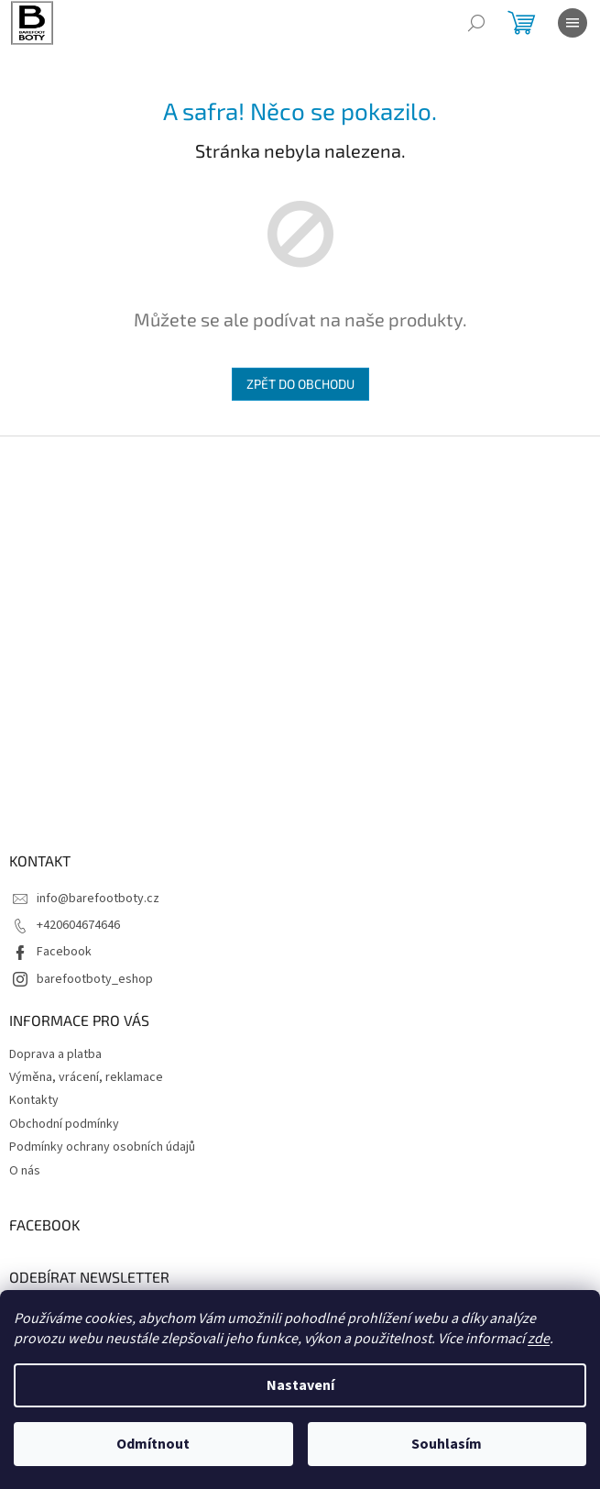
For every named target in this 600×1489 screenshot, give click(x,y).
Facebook (64, 952)
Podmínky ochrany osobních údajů (102, 1147)
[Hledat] (476, 23)
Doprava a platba (55, 1054)
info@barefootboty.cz (98, 898)
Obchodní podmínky (64, 1124)
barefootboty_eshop (95, 979)
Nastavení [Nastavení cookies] (300, 1385)
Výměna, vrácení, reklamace (86, 1077)
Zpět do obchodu (300, 384)
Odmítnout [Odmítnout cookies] (153, 1444)
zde (539, 1339)
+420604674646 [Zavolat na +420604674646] (78, 925)
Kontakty (34, 1100)
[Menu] (572, 23)
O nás (24, 1171)
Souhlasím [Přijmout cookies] (446, 1444)
